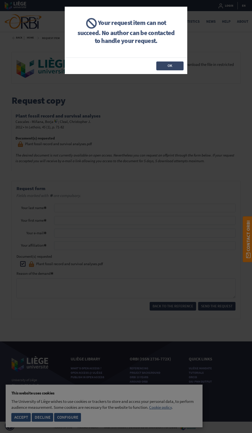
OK (170, 65)
